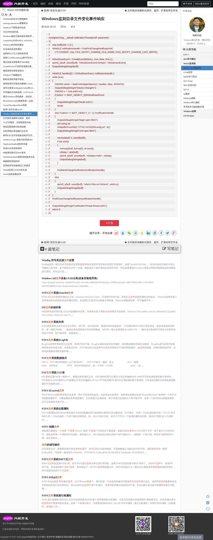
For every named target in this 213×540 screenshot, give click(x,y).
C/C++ (186, 54)
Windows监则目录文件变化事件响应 (19, 114)
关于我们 (42, 537)
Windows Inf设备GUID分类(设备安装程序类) (70, 278)
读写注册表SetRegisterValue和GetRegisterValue (23, 88)
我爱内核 (197, 35)
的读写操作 (51, 444)
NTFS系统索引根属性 (56, 495)
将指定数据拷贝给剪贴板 (14, 127)
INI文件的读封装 (10, 32)
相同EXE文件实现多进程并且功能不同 (20, 135)
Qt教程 (186, 94)
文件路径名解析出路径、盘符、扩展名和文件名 (25, 118)
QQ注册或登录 (202, 3)
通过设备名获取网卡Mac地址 (16, 62)
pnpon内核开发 (29, 537)
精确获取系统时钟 (11, 161)
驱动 (58, 3)
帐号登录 (187, 3)
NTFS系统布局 (53, 322)
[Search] (163, 3)
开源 (66, 3)
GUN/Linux (188, 116)
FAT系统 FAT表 (53, 372)
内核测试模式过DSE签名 (14, 152)
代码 (73, 3)
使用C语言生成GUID (12, 109)
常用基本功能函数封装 (193, 107)
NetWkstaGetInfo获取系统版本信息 (18, 157)
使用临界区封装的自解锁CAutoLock (19, 83)
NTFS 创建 (50, 426)
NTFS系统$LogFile (55, 340)
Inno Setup (188, 81)
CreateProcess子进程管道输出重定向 (19, 66)
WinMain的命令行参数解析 (15, 19)
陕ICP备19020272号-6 (83, 537)
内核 (50, 3)
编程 (43, 3)
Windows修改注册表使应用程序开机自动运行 (23, 36)
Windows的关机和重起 (13, 45)
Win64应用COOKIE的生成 (15, 170)
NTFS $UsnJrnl (53, 390)
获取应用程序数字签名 (13, 79)
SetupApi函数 (189, 98)
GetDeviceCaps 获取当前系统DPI (17, 139)
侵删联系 (59, 537)
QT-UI (186, 89)
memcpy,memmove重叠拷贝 (15, 23)
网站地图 (68, 537)
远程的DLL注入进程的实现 (15, 53)
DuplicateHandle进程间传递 (15, 144)
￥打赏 (109, 223)
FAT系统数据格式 (54, 358)
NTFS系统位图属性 (55, 408)
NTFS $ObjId (52, 477)
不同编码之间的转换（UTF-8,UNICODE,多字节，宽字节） (29, 92)
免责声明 (51, 537)
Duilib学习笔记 (190, 76)
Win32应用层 (189, 63)
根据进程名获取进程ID (13, 70)
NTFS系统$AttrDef (57, 292)
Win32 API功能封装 (192, 68)
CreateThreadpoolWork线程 (15, 105)
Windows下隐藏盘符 (12, 75)
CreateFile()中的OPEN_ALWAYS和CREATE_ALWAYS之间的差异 (32, 40)
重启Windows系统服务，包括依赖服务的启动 (23, 96)
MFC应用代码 (189, 85)
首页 (35, 3)
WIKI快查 (84, 3)
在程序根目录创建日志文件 (15, 131)
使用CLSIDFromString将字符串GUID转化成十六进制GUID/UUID (32, 58)
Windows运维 (189, 111)
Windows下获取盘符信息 (14, 27)
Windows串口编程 (191, 102)
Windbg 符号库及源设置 (58, 260)
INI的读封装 (51, 307)
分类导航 (189, 49)
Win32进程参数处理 (12, 174)
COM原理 (187, 72)
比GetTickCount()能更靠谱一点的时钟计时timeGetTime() (28, 101)
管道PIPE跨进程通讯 (12, 148)
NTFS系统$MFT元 (57, 459)
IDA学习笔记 (189, 59)
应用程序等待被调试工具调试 (16, 165)
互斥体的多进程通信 (12, 49)
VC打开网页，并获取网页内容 (17, 122)
